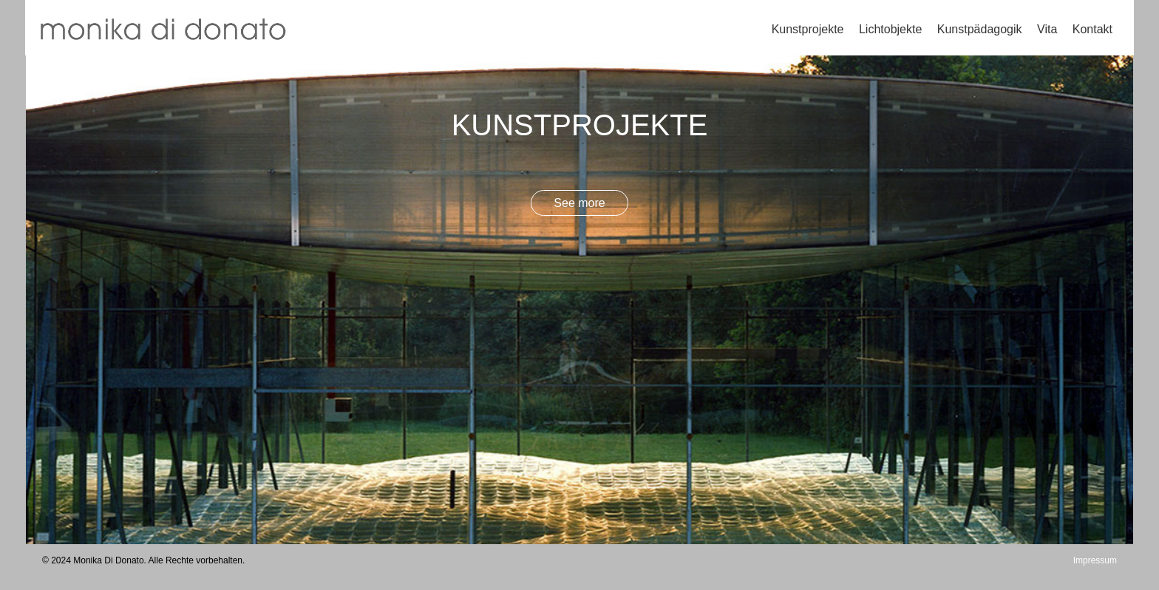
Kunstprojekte (808, 29)
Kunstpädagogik (979, 29)
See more (579, 203)
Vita (1047, 29)
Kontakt (1092, 29)
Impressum (1095, 560)
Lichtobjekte (890, 29)
